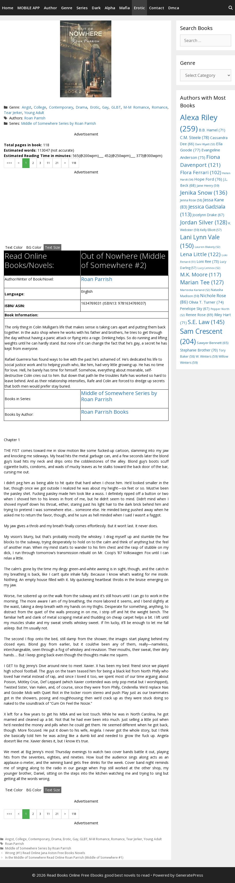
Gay (105, 107)
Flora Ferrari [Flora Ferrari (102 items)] (200, 172)
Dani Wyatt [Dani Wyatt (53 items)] (205, 144)
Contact (156, 7)
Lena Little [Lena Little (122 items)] (200, 254)
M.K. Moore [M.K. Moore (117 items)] (200, 274)
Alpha (110, 7)
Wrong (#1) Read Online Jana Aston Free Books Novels (45, 853)
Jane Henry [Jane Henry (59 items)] (208, 185)
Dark (96, 7)
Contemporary (61, 107)
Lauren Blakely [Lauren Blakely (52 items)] (207, 247)
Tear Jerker (13, 112)
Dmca (173, 7)
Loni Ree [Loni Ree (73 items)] (208, 261)
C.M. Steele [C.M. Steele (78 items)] (194, 137)
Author (50, 7)
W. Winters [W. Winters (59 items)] (207, 356)
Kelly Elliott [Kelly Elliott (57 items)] (211, 230)
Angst (26, 107)
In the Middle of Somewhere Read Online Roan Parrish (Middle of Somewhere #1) (64, 857)
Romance (160, 107)
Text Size (52, 247)
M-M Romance (136, 107)
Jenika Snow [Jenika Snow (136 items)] (203, 192)
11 (48, 163)
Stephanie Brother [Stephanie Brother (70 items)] (199, 350)
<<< (9, 163)
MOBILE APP (28, 7)
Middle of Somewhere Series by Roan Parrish (58, 123)
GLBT (116, 107)
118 (74, 163)
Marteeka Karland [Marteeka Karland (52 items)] (195, 290)
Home (7, 7)
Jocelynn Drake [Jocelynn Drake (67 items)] (208, 214)
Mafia (124, 7)
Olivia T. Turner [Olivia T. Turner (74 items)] (206, 302)
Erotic (139, 7)
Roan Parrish (34, 118)
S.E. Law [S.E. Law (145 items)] (206, 322)
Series (82, 7)
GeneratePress (189, 875)
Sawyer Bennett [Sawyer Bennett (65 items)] (213, 342)
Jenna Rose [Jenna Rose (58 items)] (191, 200)
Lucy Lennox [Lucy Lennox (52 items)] (209, 268)
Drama (81, 107)
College (40, 107)
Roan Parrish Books (105, 411)
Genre (66, 7)
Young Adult (34, 112)
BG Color (33, 247)
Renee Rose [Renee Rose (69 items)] (199, 314)
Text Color (14, 247)
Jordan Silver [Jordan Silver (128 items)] (203, 222)
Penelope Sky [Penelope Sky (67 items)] (195, 308)
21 (56, 163)
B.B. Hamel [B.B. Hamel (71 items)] (212, 130)
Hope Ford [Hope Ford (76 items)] (208, 179)
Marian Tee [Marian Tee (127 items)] (202, 282)
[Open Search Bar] (230, 7)
